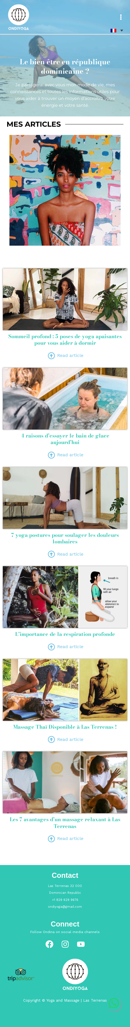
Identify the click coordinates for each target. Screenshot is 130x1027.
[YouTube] (81, 944)
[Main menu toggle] (121, 17)
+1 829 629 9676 (65, 900)
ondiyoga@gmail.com (65, 907)
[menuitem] (117, 30)
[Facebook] (49, 944)
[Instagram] (65, 944)
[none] (117, 30)
